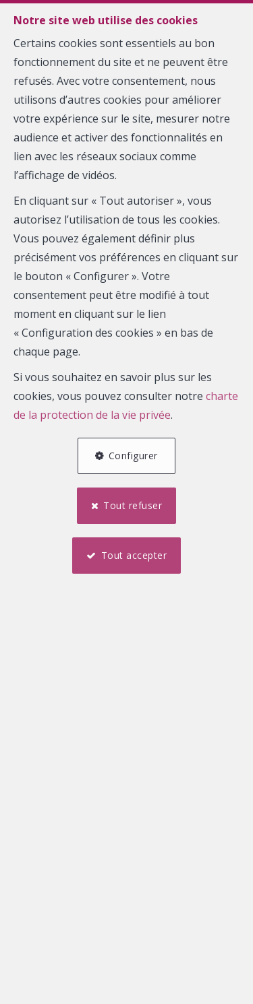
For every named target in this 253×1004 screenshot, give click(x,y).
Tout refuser (132, 505)
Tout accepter (134, 555)
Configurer (133, 455)
